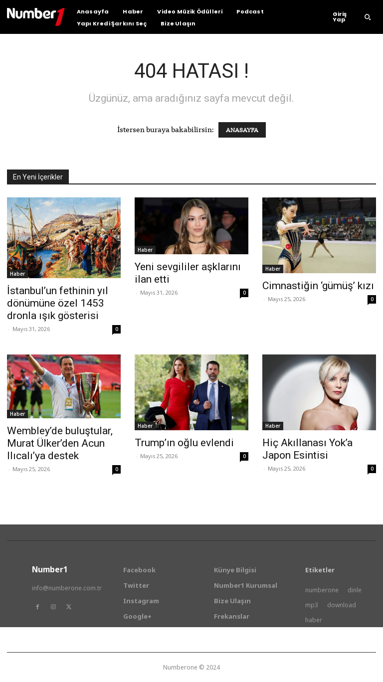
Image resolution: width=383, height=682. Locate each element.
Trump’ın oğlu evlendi (184, 443)
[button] (367, 16)
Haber (17, 273)
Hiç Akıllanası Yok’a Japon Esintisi (307, 449)
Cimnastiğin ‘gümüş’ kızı (318, 286)
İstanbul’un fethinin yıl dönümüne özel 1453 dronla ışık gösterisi (57, 303)
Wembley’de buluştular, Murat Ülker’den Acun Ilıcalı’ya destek (60, 443)
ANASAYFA (242, 130)
